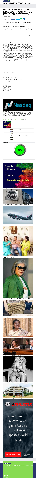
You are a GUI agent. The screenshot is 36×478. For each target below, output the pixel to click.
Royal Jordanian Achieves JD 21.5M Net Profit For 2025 (13, 224)
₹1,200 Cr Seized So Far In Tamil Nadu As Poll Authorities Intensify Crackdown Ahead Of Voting (17, 316)
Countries (25, 3)
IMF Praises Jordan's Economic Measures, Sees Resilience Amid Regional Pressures (16, 204)
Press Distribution (11, 3)
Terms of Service (6, 469)
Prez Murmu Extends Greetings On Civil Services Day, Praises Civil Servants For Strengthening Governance (17, 336)
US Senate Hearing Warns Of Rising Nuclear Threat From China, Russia (16, 354)
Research (21, 3)
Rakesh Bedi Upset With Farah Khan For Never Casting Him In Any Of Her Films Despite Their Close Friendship (17, 257)
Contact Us (5, 471)
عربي (19, 2)
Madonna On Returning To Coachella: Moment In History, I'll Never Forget (16, 381)
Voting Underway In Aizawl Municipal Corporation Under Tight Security (16, 397)
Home (4, 3)
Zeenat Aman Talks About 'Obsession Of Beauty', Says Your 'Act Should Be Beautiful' (16, 298)
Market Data (17, 3)
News (6, 3)
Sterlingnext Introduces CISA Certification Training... (24, 135)
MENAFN (4, 22)
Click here (9, 465)
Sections (29, 3)
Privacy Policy (5, 470)
